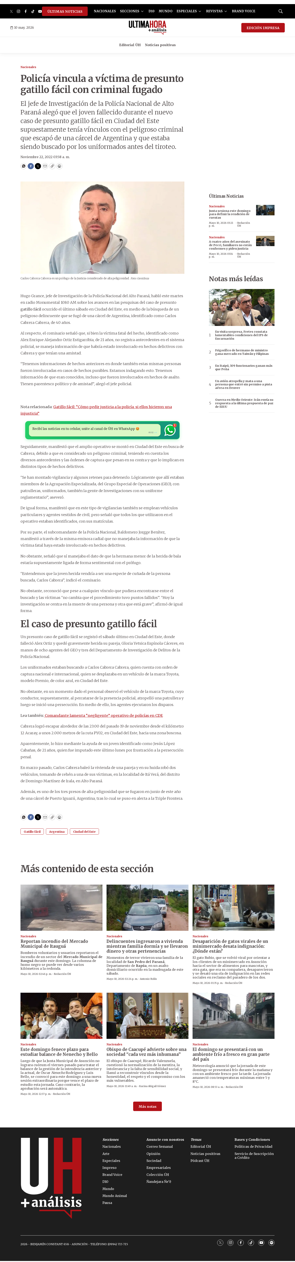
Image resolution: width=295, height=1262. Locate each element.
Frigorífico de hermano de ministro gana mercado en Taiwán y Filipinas (242, 352)
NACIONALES (105, 11)
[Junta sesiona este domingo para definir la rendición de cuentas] (265, 210)
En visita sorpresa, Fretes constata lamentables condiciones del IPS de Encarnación (241, 335)
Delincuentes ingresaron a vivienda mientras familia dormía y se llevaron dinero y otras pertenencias (147, 947)
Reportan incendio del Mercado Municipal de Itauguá (54, 945)
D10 (151, 11)
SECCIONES (129, 11)
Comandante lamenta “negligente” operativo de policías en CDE (103, 716)
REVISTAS (214, 11)
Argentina (57, 833)
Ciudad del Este (84, 833)
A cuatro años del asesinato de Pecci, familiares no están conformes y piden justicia (230, 245)
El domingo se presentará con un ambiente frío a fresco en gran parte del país (231, 1055)
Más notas (147, 1108)
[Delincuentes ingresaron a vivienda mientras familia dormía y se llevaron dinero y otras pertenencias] (147, 909)
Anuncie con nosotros (165, 1141)
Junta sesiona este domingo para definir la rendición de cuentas (230, 214)
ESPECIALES (187, 11)
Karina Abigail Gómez (152, 1087)
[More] (142, 11)
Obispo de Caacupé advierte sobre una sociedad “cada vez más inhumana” (146, 1053)
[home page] (147, 28)
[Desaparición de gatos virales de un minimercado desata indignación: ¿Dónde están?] (234, 909)
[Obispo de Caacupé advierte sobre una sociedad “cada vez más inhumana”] (147, 1017)
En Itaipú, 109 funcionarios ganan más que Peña (243, 367)
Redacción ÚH (243, 224)
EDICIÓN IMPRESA (263, 28)
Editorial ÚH (130, 45)
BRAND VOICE (243, 11)
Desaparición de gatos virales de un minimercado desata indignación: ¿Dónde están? (230, 947)
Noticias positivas (160, 45)
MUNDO (165, 11)
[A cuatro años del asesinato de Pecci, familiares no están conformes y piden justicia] (265, 241)
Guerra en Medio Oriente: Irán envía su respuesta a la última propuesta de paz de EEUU (244, 403)
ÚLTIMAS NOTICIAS (64, 11)
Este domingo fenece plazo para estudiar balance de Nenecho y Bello (59, 1053)
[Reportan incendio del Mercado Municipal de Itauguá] (61, 909)
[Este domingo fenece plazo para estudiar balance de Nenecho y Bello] (61, 1017)
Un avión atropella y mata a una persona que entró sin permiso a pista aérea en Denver (243, 384)
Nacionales (28, 67)
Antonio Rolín (148, 980)
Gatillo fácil (32, 833)
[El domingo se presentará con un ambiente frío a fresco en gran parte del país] (234, 1017)
